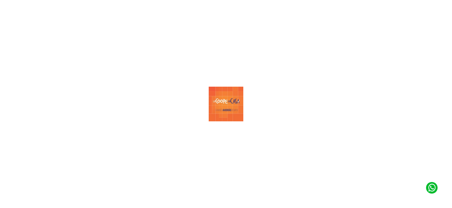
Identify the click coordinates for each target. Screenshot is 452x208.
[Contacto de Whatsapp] (432, 188)
